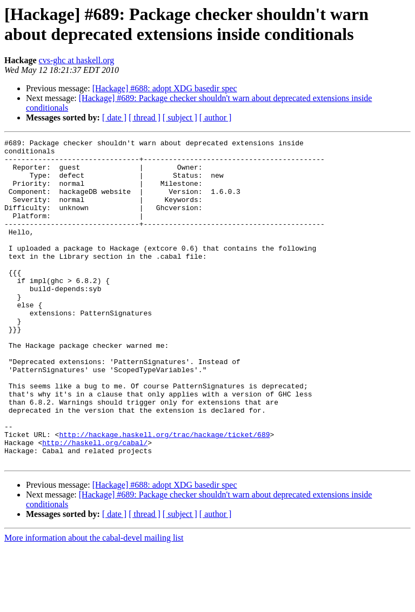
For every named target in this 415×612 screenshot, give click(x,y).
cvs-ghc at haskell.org (77, 60)
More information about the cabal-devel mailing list (93, 602)
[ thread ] (144, 117)
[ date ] (114, 117)
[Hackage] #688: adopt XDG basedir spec (164, 88)
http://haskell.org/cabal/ (95, 504)
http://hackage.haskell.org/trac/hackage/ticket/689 (164, 494)
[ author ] (215, 117)
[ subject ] (180, 117)
